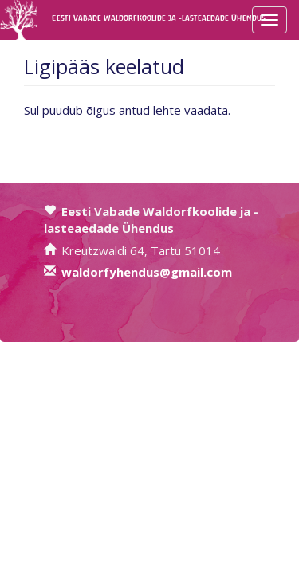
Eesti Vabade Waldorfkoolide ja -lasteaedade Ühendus (66, 18)
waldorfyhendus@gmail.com (146, 272)
